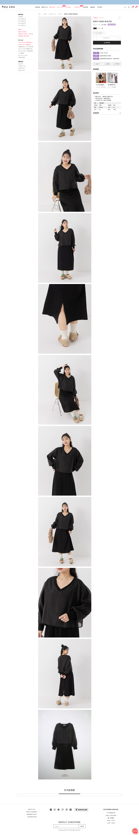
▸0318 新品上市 (22, 23)
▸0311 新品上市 (22, 25)
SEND (82, 826)
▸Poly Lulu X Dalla (22, 55)
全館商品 (20, 61)
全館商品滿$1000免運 (105, 55)
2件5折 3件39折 (112, 24)
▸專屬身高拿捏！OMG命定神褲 (25, 46)
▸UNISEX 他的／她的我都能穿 (25, 51)
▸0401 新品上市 (22, 19)
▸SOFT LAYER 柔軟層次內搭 (25, 49)
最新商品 (20, 14)
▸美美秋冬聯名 (21, 57)
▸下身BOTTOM (22, 66)
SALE (20, 29)
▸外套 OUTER (21, 70)
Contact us (111, 812)
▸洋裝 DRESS (21, 68)
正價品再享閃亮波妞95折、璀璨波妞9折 (109, 58)
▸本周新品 (20, 16)
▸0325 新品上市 (22, 21)
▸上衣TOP (20, 64)
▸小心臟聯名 (21, 53)
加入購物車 (107, 42)
